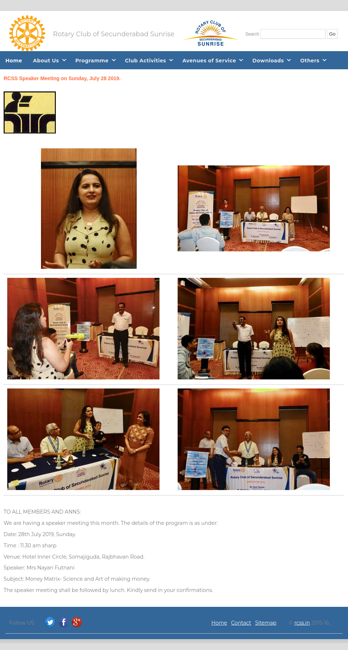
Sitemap (266, 623)
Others (309, 60)
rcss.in (302, 623)
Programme (92, 60)
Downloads (268, 60)
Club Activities (145, 60)
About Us (46, 60)
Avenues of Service (209, 60)
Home (13, 60)
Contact (241, 623)
